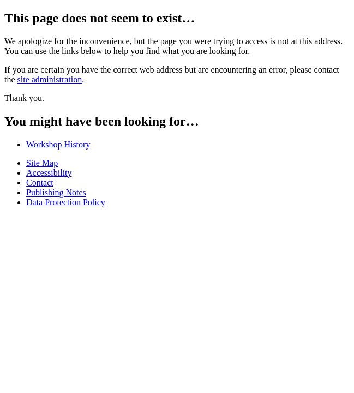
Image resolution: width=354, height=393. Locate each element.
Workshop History (58, 144)
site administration (49, 79)
